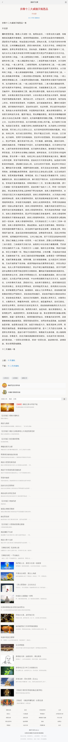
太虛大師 (25, 725)
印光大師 (59, 717)
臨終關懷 (25, 721)
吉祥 (59, 725)
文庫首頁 (6, 378)
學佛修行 (42, 713)
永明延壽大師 (59, 713)
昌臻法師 (25, 717)
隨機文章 (24, 378)
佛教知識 (8, 710)
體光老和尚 (8, 721)
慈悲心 (8, 713)
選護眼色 (36, 18)
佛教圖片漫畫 (42, 717)
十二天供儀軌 (13, 366)
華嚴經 (8, 725)
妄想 (25, 710)
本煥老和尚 (42, 710)
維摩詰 (59, 721)
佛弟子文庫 (34, 2)
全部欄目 (15, 378)
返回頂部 (36, 733)
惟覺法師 (8, 717)
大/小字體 (31, 18)
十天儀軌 (11, 360)
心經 (59, 710)
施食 (42, 721)
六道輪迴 (25, 713)
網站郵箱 (41, 733)
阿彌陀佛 (42, 725)
